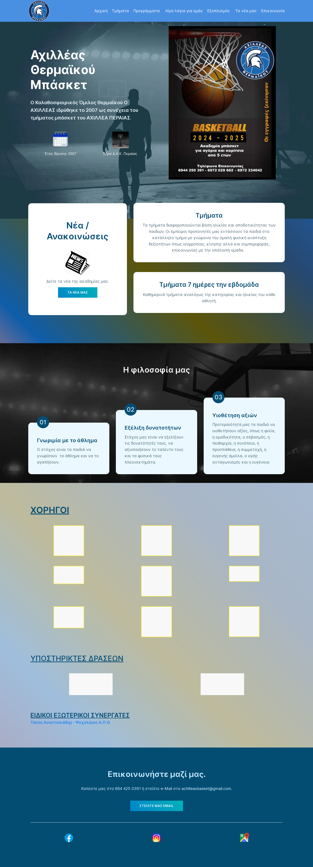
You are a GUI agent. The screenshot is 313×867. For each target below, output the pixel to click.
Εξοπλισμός (219, 10)
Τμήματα (120, 10)
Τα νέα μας (246, 10)
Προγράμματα (147, 10)
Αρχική (101, 10)
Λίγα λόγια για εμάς (184, 10)
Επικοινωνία (273, 10)
